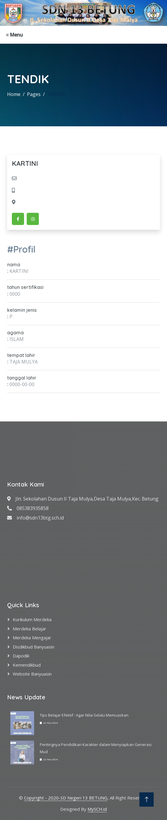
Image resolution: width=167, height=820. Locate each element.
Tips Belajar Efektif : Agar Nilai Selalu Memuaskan (84, 715)
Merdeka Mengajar (32, 637)
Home (13, 94)
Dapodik (21, 656)
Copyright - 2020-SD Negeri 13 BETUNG (65, 798)
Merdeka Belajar (29, 629)
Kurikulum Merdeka (32, 619)
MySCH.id (97, 809)
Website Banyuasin (32, 674)
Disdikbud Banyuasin (33, 647)
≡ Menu (14, 35)
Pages (34, 94)
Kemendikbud (27, 665)
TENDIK (56, 94)
